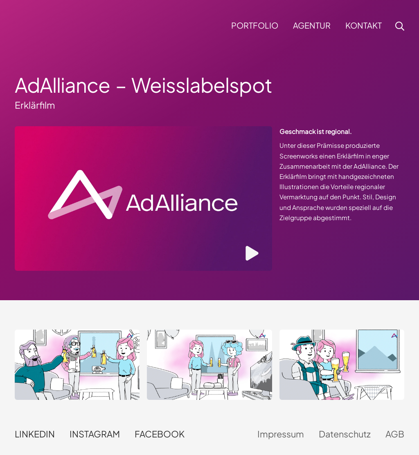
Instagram (95, 433)
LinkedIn (35, 433)
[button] (399, 26)
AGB (394, 433)
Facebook (160, 433)
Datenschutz (345, 433)
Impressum (280, 433)
